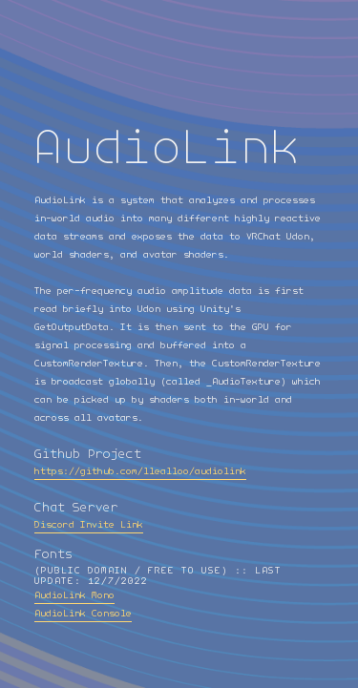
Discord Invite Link (88, 525)
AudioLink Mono (74, 595)
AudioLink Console (83, 613)
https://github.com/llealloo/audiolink (140, 471)
